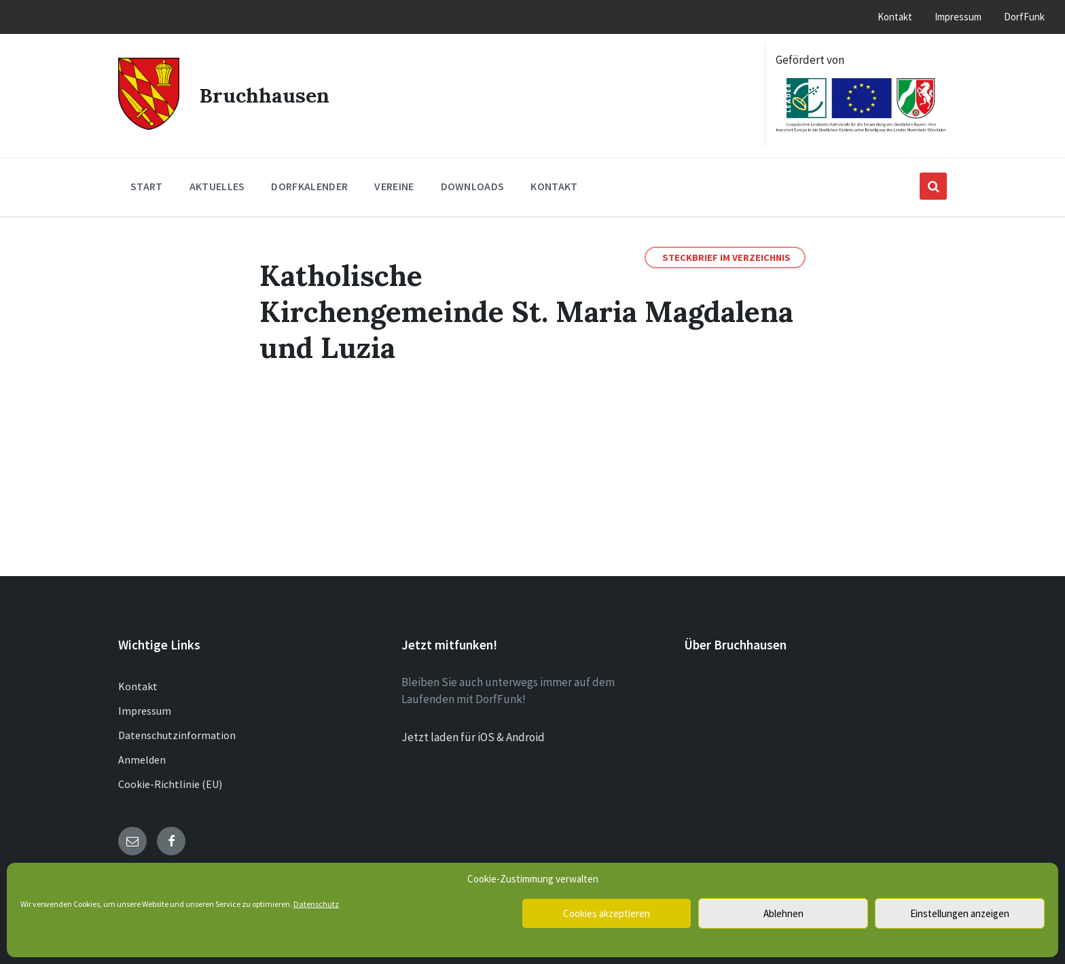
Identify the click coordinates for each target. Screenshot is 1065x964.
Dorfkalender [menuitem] (309, 186)
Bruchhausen (264, 95)
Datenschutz (316, 904)
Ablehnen (783, 913)
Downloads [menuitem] (473, 186)
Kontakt (138, 686)
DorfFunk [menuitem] (1024, 16)
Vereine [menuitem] (394, 186)
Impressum (144, 710)
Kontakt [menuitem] (895, 16)
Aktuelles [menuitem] (217, 186)
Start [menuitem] (146, 186)
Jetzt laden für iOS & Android (473, 737)
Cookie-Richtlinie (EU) (170, 784)
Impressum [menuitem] (958, 16)
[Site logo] (148, 125)
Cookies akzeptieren (606, 913)
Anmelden (142, 759)
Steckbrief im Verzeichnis (726, 257)
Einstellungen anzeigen (959, 913)
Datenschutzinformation (177, 735)
